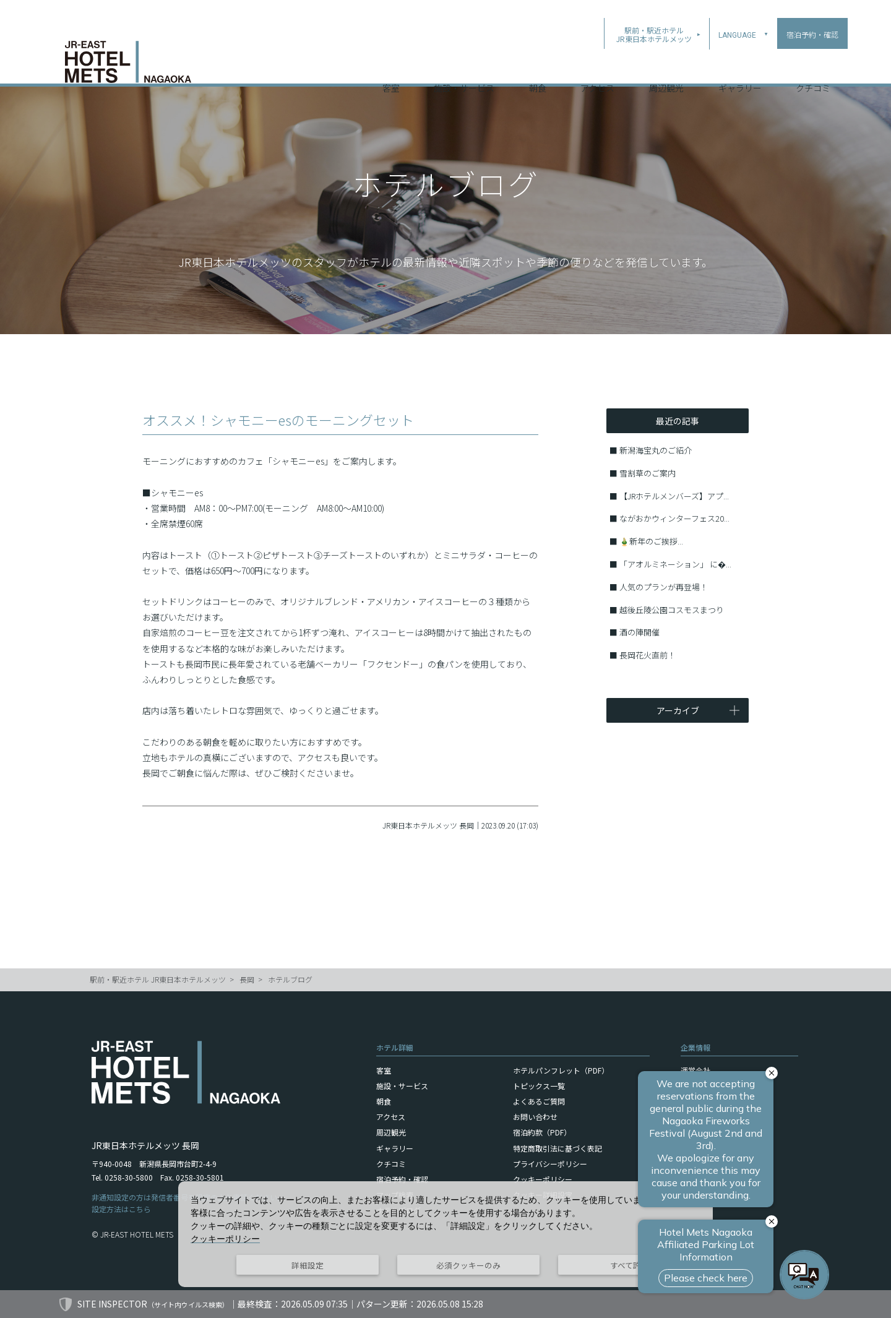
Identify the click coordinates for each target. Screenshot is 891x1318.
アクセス (597, 67)
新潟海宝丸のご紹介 (655, 450)
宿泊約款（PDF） (542, 1132)
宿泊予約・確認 (402, 1179)
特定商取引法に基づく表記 (557, 1148)
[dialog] (445, 1234)
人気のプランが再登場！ (663, 587)
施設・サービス (464, 67)
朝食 (537, 67)
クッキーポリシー (542, 1179)
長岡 (246, 979)
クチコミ (813, 67)
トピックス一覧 (539, 1085)
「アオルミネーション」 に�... (675, 564)
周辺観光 (666, 67)
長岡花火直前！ (647, 655)
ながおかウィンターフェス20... (674, 518)
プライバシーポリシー (550, 1163)
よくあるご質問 (539, 1101)
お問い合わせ (535, 1116)
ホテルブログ (290, 979)
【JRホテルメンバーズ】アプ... (674, 496)
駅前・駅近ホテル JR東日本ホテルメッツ (158, 979)
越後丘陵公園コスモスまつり (671, 610)
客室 (391, 67)
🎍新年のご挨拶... (651, 541)
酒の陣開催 (639, 632)
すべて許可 (629, 1265)
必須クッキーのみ (468, 1265)
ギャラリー (740, 67)
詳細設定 (307, 1265)
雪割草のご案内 (647, 473)
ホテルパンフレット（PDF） (561, 1070)
